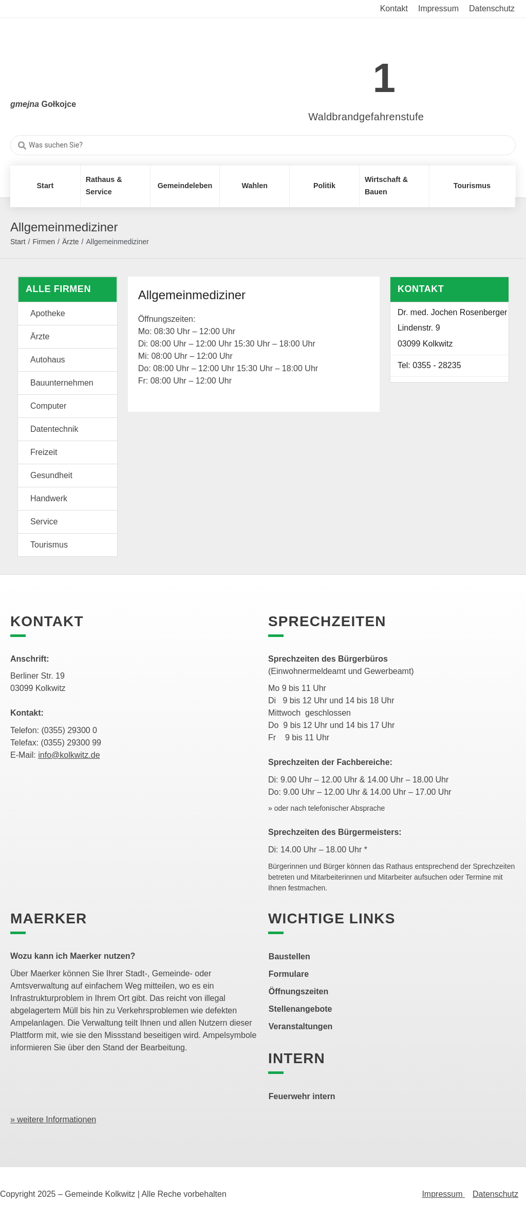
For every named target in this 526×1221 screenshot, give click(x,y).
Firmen (43, 242)
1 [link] (384, 78)
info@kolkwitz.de (69, 755)
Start (18, 242)
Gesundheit (51, 475)
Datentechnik (54, 429)
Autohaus (47, 359)
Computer (48, 406)
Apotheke (47, 313)
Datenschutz (495, 1194)
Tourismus (49, 544)
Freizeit (43, 452)
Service (44, 521)
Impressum (443, 1194)
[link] (351, 72)
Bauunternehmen (61, 382)
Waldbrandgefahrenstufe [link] (366, 116)
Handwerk (48, 498)
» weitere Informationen (53, 1119)
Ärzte (70, 242)
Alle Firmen (58, 289)
